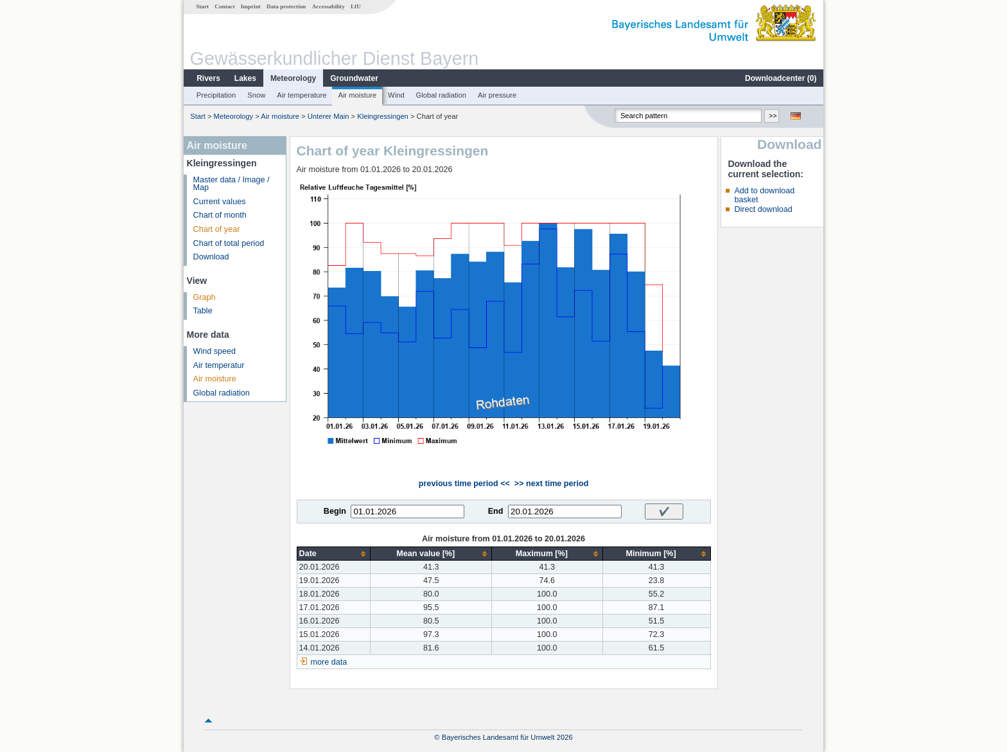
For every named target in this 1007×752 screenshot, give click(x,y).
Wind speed (214, 351)
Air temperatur (219, 365)
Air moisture (357, 95)
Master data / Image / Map (231, 184)
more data (329, 662)
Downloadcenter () (780, 78)
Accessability (328, 6)
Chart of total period (229, 243)
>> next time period (551, 483)
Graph (204, 297)
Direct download (763, 209)
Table (203, 310)
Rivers (208, 78)
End (496, 511)
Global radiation (441, 95)
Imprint (251, 6)
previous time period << (464, 483)
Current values (219, 201)
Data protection (286, 6)
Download (211, 256)
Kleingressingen (382, 116)
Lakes (245, 78)
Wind (396, 95)
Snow (256, 95)
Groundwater (354, 78)
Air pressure (497, 95)
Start (202, 6)
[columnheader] (334, 554)
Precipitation (216, 95)
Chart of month (220, 215)
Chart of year (216, 229)
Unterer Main (328, 116)
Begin (335, 511)
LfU (356, 6)
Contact (224, 6)
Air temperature (301, 95)
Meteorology (293, 78)
